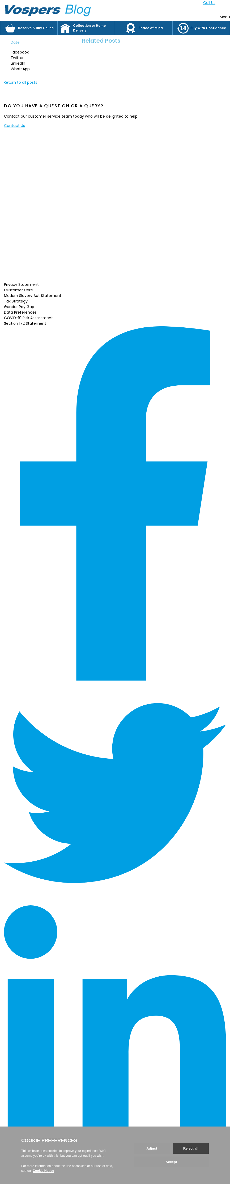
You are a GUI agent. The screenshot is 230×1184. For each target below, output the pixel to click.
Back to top (14, 1166)
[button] (25, 52)
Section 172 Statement (25, 323)
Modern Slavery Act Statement (32, 295)
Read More (32, 275)
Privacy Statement (21, 284)
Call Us (209, 2)
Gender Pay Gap (19, 306)
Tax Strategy (16, 301)
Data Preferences (20, 312)
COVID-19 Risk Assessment (28, 318)
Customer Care (18, 290)
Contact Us (14, 125)
